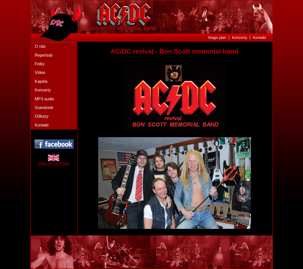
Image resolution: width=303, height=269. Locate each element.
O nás (40, 46)
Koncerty (239, 37)
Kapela (41, 81)
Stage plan (217, 37)
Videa (40, 72)
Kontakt (259, 37)
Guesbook (44, 107)
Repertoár (44, 55)
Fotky (40, 64)
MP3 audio (44, 99)
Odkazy (42, 116)
